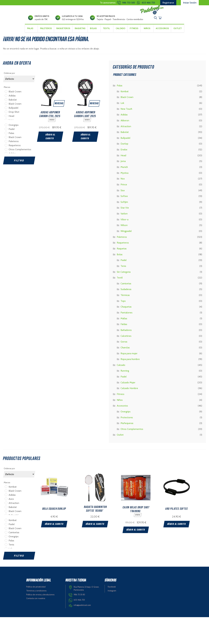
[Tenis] (6, 547)
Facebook (112, 589)
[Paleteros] (6, 144)
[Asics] (6, 501)
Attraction (126, 129)
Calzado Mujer (128, 385)
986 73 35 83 (79, 597)
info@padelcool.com (82, 608)
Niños (147, 34)
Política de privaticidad (36, 589)
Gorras (124, 344)
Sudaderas (126, 292)
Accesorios (122, 408)
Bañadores (126, 332)
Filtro (19, 163)
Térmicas (125, 297)
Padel (124, 263)
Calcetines (126, 338)
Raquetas (79, 34)
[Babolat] (6, 102)
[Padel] (6, 131)
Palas (119, 88)
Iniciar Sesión (189, 2)
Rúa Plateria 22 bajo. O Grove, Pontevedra (86, 591)
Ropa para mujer (129, 356)
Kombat (125, 94)
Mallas (124, 321)
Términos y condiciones (36, 593)
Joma (123, 164)
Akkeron (125, 123)
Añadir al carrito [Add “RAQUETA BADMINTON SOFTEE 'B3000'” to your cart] (98, 526)
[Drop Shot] (6, 114)
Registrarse (168, 2)
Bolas (120, 257)
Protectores (127, 420)
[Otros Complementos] (6, 152)
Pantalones (126, 315)
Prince (124, 187)
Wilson (124, 228)
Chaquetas (126, 309)
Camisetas (126, 286)
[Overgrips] (6, 127)
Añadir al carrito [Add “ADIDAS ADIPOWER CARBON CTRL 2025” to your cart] (50, 139)
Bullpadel (125, 140)
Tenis (123, 268)
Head (123, 158)
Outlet (178, 34)
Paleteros (45, 34)
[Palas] (6, 135)
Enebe (124, 152)
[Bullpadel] (6, 110)
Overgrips (125, 414)
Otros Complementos (132, 431)
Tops (123, 303)
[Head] (6, 118)
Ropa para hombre (130, 361)
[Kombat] (6, 489)
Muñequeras (127, 426)
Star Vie (125, 210)
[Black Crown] (6, 94)
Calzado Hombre (129, 391)
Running (125, 373)
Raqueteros (63, 34)
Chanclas (125, 350)
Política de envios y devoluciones (40, 597)
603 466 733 (148, 2)
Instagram (112, 593)
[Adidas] (6, 98)
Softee (124, 199)
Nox (123, 181)
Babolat (125, 134)
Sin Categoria (123, 274)
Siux (123, 193)
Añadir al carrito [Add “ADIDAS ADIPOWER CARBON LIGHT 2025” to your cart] (86, 139)
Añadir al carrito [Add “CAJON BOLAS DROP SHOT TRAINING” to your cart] (142, 532)
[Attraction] (6, 505)
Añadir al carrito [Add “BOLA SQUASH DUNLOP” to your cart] (54, 526)
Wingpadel (126, 233)
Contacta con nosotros (35, 601)
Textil (120, 280)
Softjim (124, 204)
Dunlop (124, 146)
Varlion (124, 216)
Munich (124, 169)
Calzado (121, 367)
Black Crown (127, 100)
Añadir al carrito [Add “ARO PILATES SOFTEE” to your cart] (186, 526)
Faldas (124, 327)
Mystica (124, 175)
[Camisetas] (6, 535)
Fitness (134, 34)
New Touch (126, 111)
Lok (122, 105)
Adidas (124, 117)
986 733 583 (128, 2)
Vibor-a (124, 222)
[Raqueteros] (6, 148)
